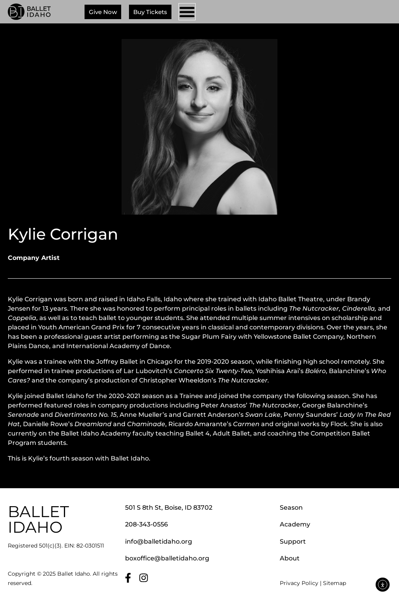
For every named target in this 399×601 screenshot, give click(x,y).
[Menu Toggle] (187, 11)
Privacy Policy (299, 583)
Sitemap (334, 583)
